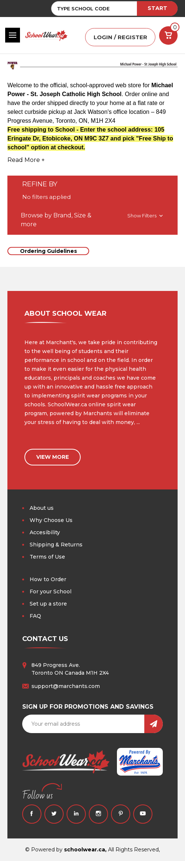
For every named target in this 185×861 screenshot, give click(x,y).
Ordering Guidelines (48, 251)
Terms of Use (47, 556)
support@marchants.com (65, 686)
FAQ (35, 616)
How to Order (48, 579)
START (157, 8)
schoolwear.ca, (85, 849)
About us (42, 508)
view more (52, 457)
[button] (92, 220)
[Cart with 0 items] (168, 35)
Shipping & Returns (56, 544)
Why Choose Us (51, 520)
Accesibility (45, 532)
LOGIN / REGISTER (120, 37)
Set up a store (48, 603)
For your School (50, 591)
